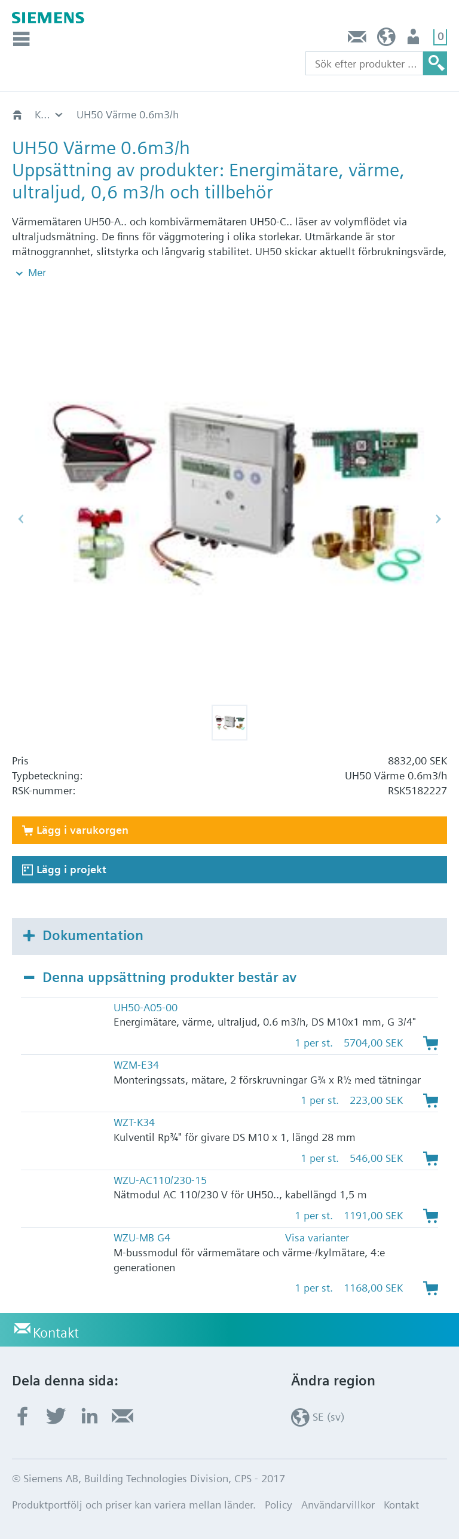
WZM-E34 (136, 1064)
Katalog (155, 114)
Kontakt (357, 39)
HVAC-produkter (72, 114)
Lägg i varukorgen (82, 830)
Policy (278, 1504)
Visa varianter (317, 1237)
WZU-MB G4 (142, 1237)
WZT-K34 (134, 1122)
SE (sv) (386, 39)
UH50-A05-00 (146, 1007)
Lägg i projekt (71, 869)
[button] (229, 723)
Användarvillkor (338, 1504)
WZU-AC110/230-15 (160, 1180)
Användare (414, 39)
